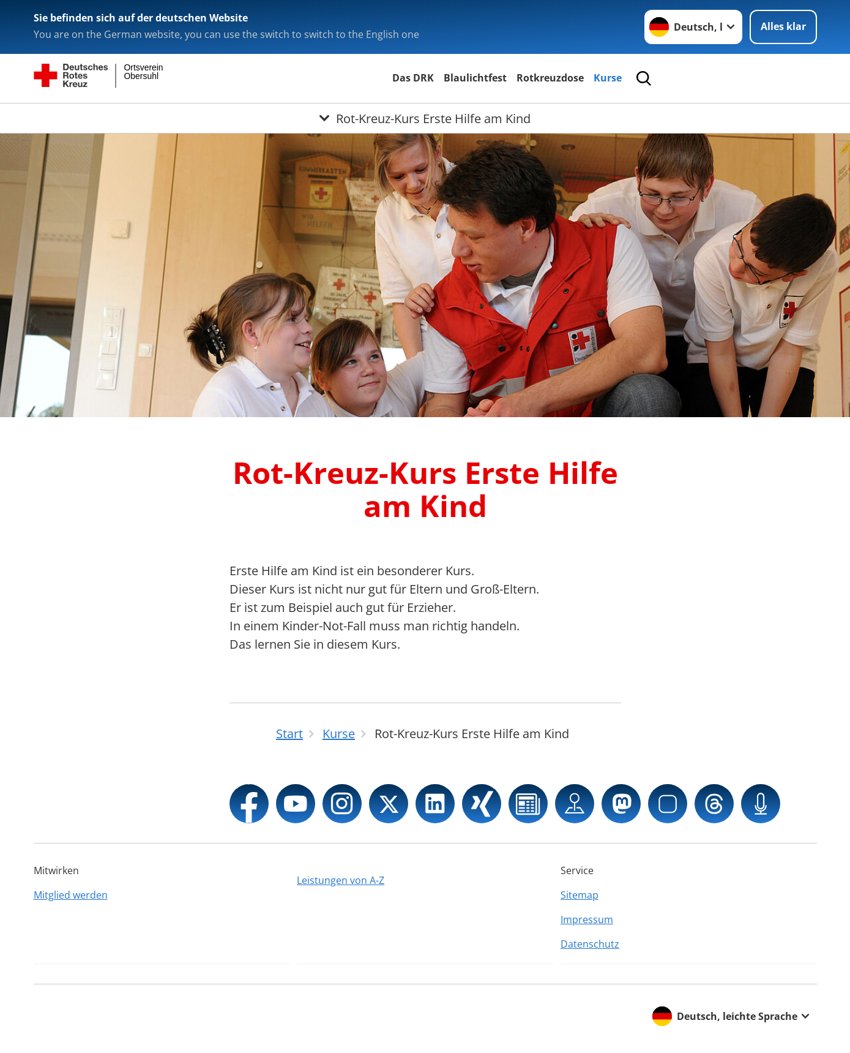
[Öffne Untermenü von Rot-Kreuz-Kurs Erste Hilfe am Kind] (425, 118)
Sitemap (579, 895)
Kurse (608, 78)
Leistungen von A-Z (340, 880)
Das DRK (413, 78)
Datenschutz (590, 944)
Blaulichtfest (475, 78)
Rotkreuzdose (550, 78)
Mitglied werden (71, 895)
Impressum (587, 919)
